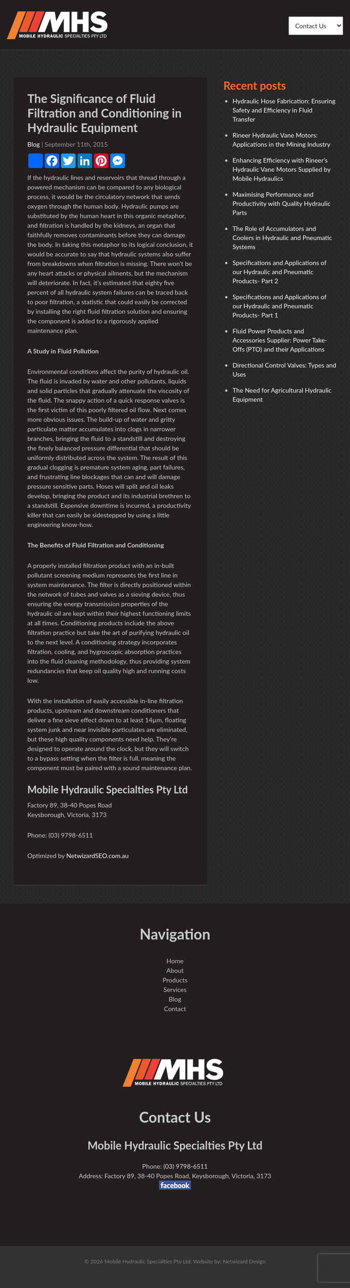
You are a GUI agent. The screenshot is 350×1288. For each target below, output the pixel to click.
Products (175, 980)
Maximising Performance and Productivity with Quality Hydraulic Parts (281, 203)
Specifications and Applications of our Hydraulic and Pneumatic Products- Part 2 (279, 272)
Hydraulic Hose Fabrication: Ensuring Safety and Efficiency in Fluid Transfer (283, 110)
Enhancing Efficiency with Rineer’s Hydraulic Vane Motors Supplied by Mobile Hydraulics (281, 169)
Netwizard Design (244, 1261)
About (175, 970)
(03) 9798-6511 (185, 1166)
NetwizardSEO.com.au (97, 855)
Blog (33, 144)
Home (174, 961)
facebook (175, 1185)
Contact (175, 1008)
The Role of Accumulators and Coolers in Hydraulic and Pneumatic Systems (282, 237)
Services (175, 989)
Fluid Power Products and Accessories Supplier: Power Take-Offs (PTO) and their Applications (279, 340)
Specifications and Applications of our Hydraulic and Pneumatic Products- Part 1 (279, 306)
